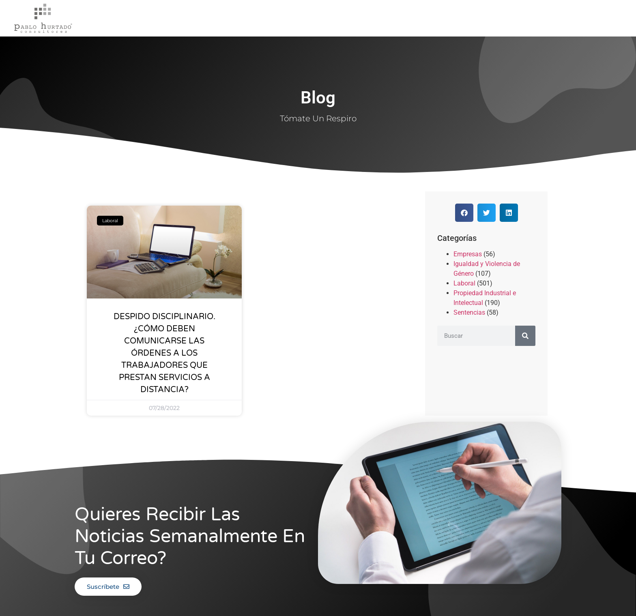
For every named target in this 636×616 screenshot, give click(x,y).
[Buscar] (525, 336)
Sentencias (469, 312)
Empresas (467, 254)
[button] (464, 213)
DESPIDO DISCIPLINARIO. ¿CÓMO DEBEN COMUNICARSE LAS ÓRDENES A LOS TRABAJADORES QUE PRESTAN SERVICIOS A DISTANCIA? (164, 353)
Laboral (464, 283)
